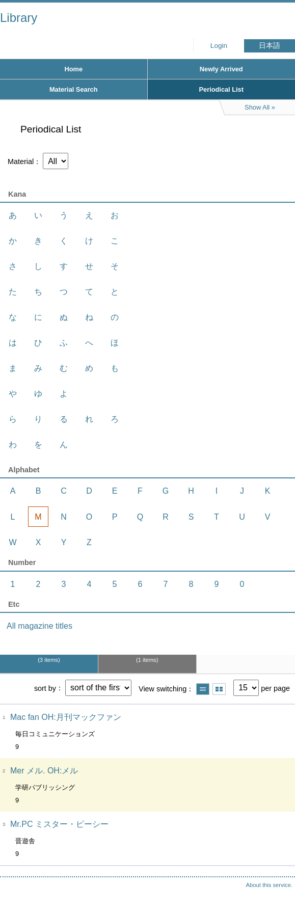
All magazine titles (39, 626)
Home (73, 69)
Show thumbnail (219, 689)
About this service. (269, 885)
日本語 (269, 45)
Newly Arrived (221, 69)
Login (218, 45)
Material (21, 161)
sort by (45, 688)
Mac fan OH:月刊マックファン (65, 717)
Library (18, 17)
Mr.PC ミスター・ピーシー (59, 824)
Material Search (73, 89)
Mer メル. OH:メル (44, 770)
